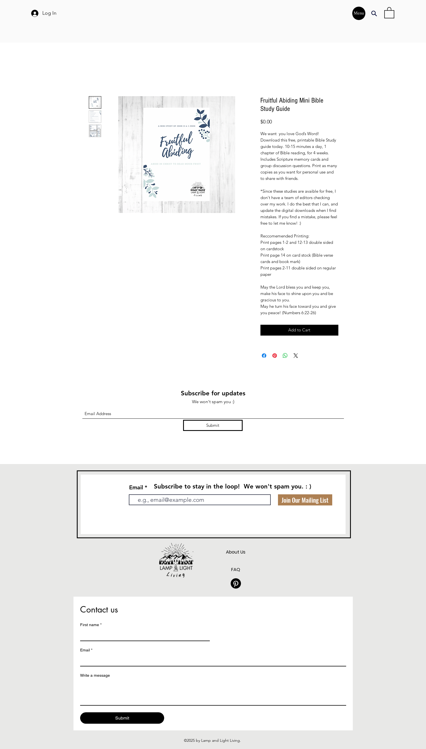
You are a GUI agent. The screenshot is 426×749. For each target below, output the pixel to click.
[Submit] (213, 425)
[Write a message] (213, 692)
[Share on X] (295, 355)
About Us (235, 552)
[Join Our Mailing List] (305, 499)
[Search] (374, 13)
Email (136, 487)
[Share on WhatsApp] (285, 355)
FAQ (235, 569)
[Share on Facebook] (264, 355)
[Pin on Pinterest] (274, 355)
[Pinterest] (236, 583)
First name (91, 624)
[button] (389, 12)
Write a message (95, 675)
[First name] (143, 635)
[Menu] (359, 13)
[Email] (211, 660)
